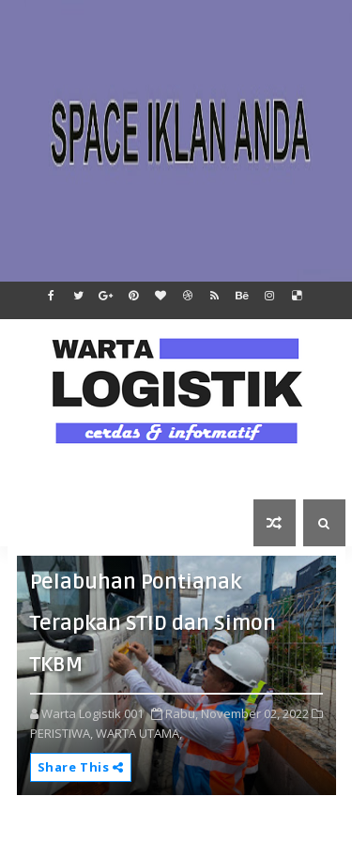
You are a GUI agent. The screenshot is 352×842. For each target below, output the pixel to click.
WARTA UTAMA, (139, 733)
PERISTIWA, (61, 733)
